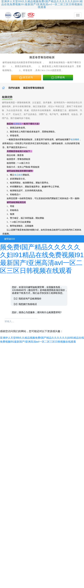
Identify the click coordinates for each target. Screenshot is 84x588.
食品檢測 (18, 175)
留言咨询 (26, 77)
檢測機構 (75, 139)
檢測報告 (17, 124)
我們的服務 (14, 88)
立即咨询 (58, 77)
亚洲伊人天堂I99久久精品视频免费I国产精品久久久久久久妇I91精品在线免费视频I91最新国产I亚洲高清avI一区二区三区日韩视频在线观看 (42, 4)
